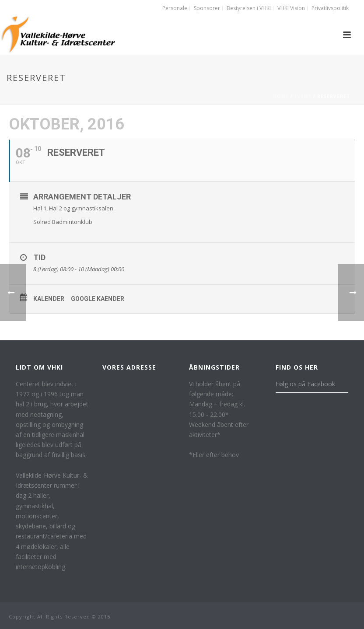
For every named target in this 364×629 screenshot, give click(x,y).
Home (281, 96)
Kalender (48, 298)
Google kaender (97, 298)
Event (303, 96)
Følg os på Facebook (305, 384)
